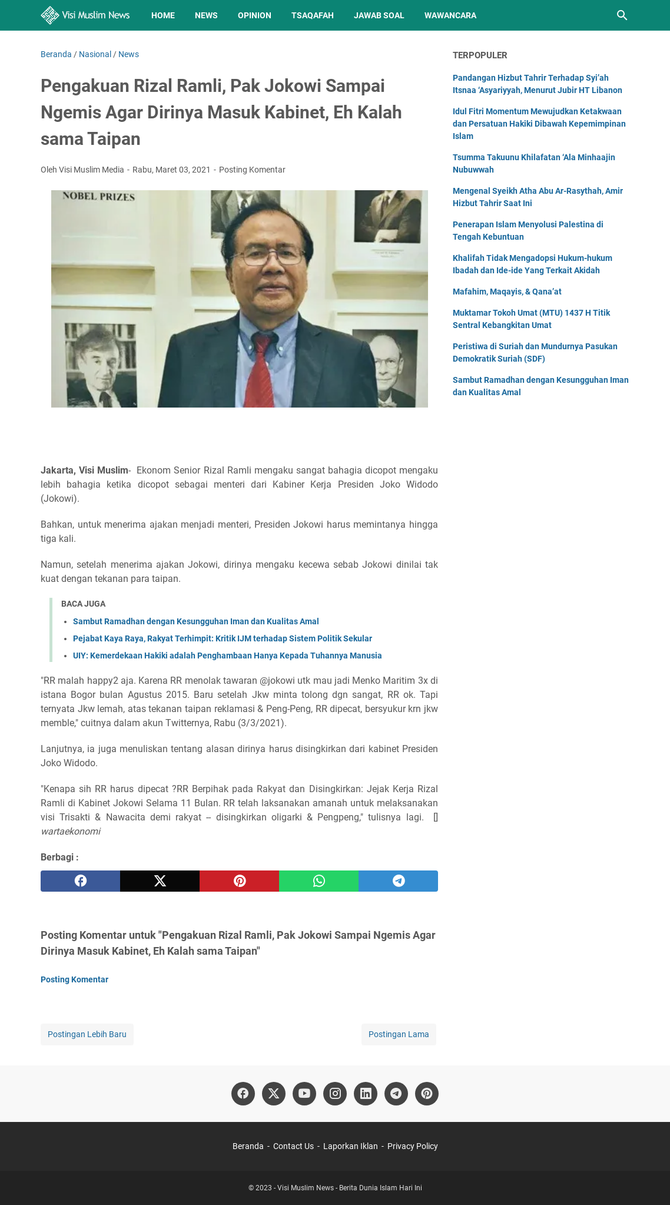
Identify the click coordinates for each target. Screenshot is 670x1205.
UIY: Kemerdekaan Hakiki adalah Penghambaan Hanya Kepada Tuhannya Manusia (227, 655)
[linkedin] (365, 1093)
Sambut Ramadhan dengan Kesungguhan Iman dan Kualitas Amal (196, 621)
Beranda (248, 1146)
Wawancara (450, 15)
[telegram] (398, 881)
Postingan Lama (399, 1034)
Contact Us (293, 1146)
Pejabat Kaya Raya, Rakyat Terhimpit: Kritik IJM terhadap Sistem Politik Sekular (222, 638)
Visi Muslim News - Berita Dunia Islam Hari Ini (349, 1188)
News (206, 15)
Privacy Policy (412, 1146)
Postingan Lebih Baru (87, 1034)
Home (163, 15)
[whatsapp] (319, 881)
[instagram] (335, 1093)
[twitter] (160, 881)
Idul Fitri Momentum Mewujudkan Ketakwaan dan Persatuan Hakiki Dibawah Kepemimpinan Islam (539, 124)
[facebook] (80, 881)
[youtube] (304, 1093)
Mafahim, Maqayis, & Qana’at (507, 291)
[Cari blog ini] (622, 15)
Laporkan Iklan (350, 1146)
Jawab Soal (379, 15)
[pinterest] (239, 881)
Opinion (254, 15)
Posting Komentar (252, 169)
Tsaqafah (312, 15)
